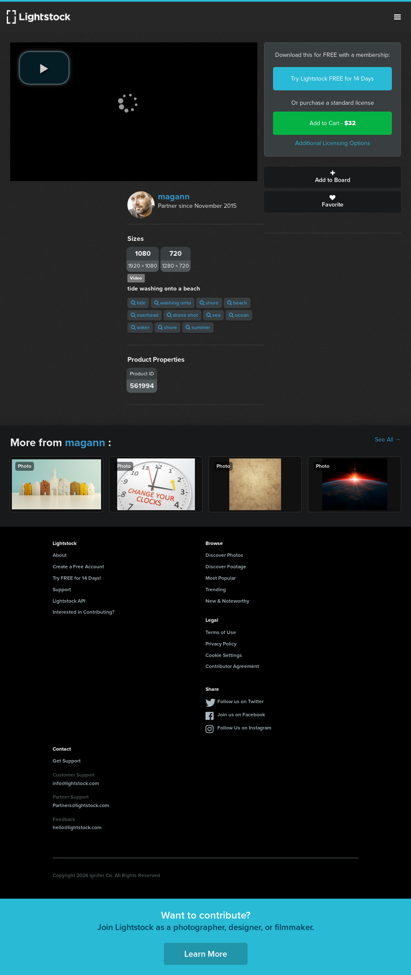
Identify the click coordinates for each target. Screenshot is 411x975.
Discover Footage (226, 566)
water (140, 327)
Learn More (205, 953)
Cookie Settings (224, 655)
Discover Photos (224, 555)
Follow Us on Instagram (244, 728)
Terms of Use (221, 632)
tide (138, 303)
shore (209, 303)
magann (174, 196)
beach (237, 303)
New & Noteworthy (227, 601)
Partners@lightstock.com (81, 805)
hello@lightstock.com (77, 827)
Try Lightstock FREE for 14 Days (332, 78)
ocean (239, 315)
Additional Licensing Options (332, 143)
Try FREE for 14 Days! (77, 578)
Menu (397, 17)
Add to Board (332, 177)
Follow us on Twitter (240, 701)
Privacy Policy (221, 644)
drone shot (182, 315)
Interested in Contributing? (84, 612)
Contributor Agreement (232, 666)
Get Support (67, 761)
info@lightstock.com (76, 783)
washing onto (172, 303)
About (60, 555)
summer (198, 327)
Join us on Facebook (241, 714)
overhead (144, 315)
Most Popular (221, 578)
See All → (388, 440)
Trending (216, 589)
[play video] (44, 68)
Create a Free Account (78, 566)
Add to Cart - (333, 123)
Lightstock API (69, 601)
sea (213, 315)
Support (62, 589)
